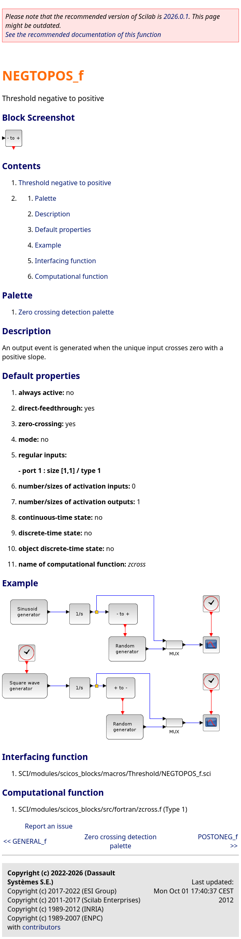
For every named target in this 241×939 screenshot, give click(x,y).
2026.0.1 (176, 16)
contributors (42, 927)
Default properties (63, 229)
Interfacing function (65, 260)
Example (48, 245)
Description (52, 213)
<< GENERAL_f (24, 841)
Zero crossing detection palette (66, 312)
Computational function (71, 276)
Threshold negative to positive (64, 182)
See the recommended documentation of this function (83, 34)
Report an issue (49, 826)
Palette (45, 198)
